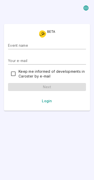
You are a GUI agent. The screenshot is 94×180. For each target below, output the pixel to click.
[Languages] (86, 8)
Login (47, 101)
